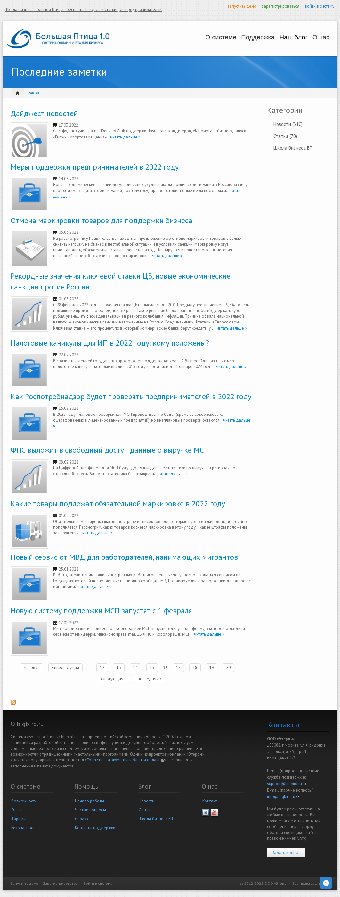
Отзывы (18, 810)
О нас (312, 37)
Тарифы (18, 819)
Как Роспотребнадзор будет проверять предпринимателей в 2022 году (131, 396)
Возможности (24, 801)
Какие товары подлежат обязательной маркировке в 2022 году (118, 503)
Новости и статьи (279, 43)
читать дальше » (123, 137)
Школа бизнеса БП (292, 148)
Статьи (144, 810)
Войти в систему (98, 883)
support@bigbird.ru (286, 783)
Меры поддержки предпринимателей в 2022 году (95, 167)
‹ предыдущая (65, 667)
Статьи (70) (285, 136)
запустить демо (242, 6)
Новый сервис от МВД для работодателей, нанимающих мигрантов (124, 557)
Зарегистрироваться (61, 883)
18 (195, 667)
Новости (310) (288, 124)
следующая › (113, 679)
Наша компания (314, 43)
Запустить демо (24, 883)
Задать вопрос (286, 852)
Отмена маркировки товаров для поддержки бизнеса (101, 220)
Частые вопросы (90, 810)
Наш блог (277, 37)
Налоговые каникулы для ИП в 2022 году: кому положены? (110, 343)
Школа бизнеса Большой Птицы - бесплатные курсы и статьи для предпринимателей (83, 9)
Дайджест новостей (44, 113)
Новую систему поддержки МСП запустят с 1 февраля (101, 611)
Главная (33, 93)
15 (152, 667)
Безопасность (23, 828)
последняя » (149, 679)
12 (102, 667)
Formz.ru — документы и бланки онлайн (126, 760)
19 (211, 667)
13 (119, 667)
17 (178, 667)
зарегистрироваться (280, 6)
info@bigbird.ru (283, 796)
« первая (31, 667)
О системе (193, 37)
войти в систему (319, 6)
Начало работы (89, 801)
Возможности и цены (196, 43)
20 (228, 667)
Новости (146, 801)
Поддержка (237, 37)
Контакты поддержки (95, 828)
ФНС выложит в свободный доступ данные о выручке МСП (110, 450)
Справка (83, 819)
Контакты (211, 801)
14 (135, 667)
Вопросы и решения (240, 43)
